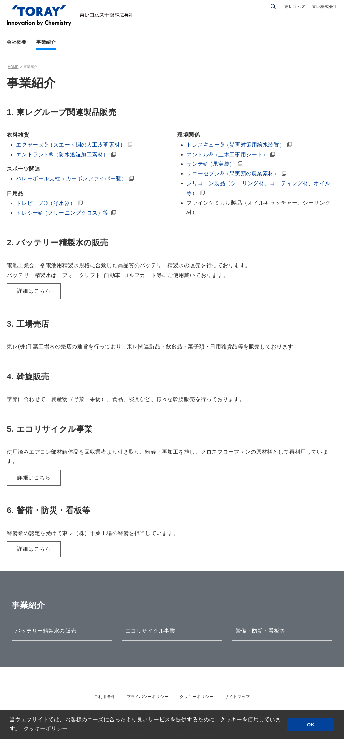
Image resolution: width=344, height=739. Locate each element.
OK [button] (311, 724)
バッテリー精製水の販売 (45, 631)
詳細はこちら (33, 291)
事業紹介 (46, 42)
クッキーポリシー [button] (46, 728)
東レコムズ (294, 6)
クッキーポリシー (196, 696)
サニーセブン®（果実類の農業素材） (232, 173)
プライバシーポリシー (148, 696)
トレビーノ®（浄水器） (46, 203)
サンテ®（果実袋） (210, 164)
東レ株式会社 (324, 6)
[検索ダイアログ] (273, 7)
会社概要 (16, 42)
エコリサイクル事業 (150, 631)
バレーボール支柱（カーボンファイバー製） (71, 178)
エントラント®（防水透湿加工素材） (62, 154)
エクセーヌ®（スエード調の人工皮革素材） (70, 145)
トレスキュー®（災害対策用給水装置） (235, 145)
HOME (13, 67)
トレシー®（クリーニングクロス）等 (62, 213)
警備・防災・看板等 (260, 631)
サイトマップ (237, 696)
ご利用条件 (104, 696)
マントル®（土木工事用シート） (227, 154)
